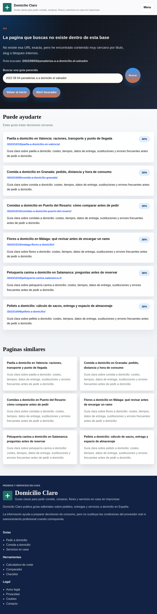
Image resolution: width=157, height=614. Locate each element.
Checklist (12, 574)
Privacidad (13, 594)
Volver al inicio (16, 92)
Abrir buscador (46, 92)
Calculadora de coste (19, 564)
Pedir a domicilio (16, 540)
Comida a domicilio (18, 544)
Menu (147, 7)
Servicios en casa (17, 549)
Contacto (12, 603)
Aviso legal (13, 589)
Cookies (11, 598)
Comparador (14, 569)
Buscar (133, 75)
